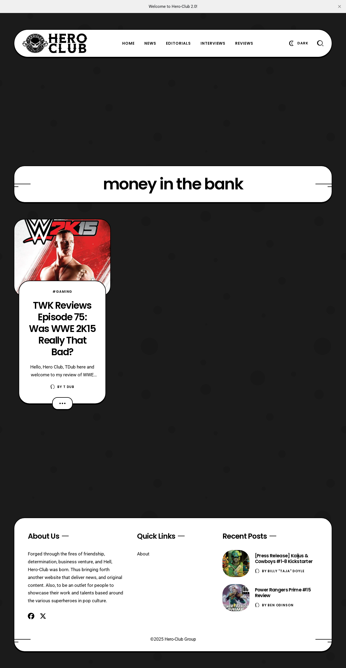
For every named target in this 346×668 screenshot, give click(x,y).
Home (128, 43)
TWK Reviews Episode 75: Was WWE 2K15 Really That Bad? (62, 328)
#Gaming (62, 291)
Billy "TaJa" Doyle (286, 571)
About (143, 554)
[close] (339, 6)
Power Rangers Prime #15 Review (283, 593)
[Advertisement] (173, 111)
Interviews (213, 43)
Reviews (244, 43)
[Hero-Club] (54, 43)
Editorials (178, 43)
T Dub (68, 386)
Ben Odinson (280, 605)
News (150, 43)
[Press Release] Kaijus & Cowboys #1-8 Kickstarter (284, 558)
